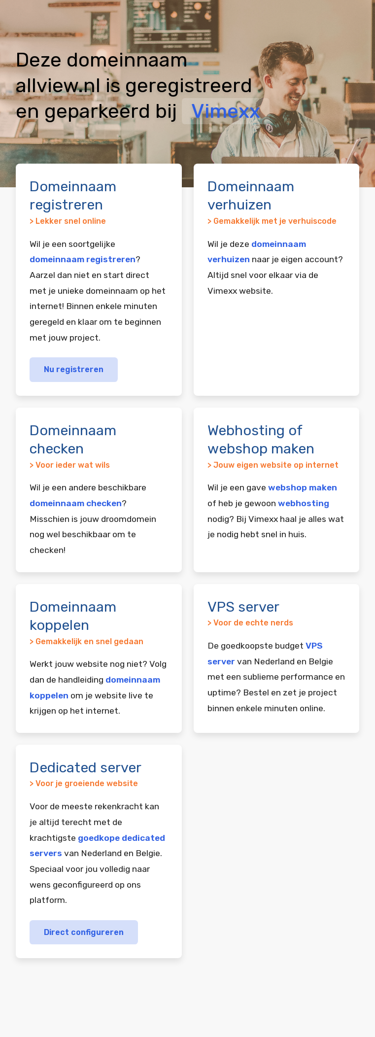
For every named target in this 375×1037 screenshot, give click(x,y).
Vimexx (225, 111)
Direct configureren (84, 932)
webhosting (303, 503)
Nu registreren (73, 369)
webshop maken (302, 487)
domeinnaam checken (76, 503)
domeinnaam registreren (83, 259)
